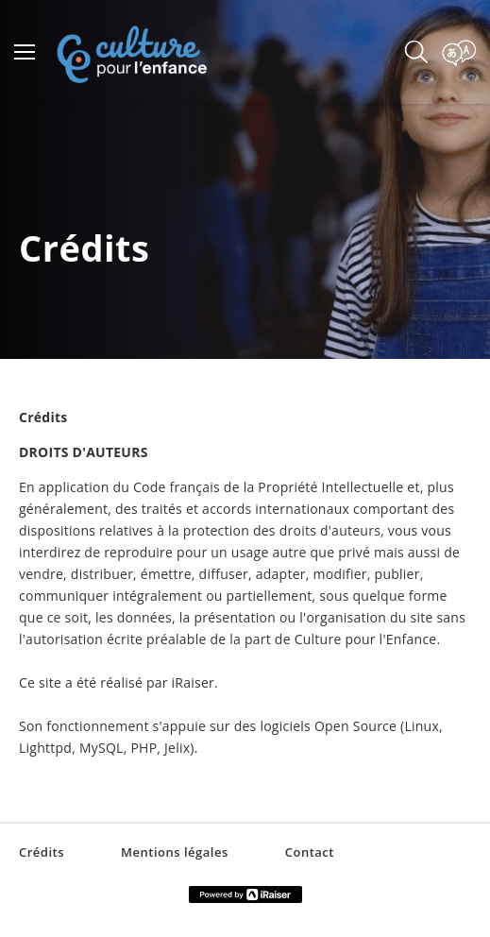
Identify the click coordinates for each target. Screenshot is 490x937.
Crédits (41, 851)
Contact (309, 851)
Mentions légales (174, 851)
